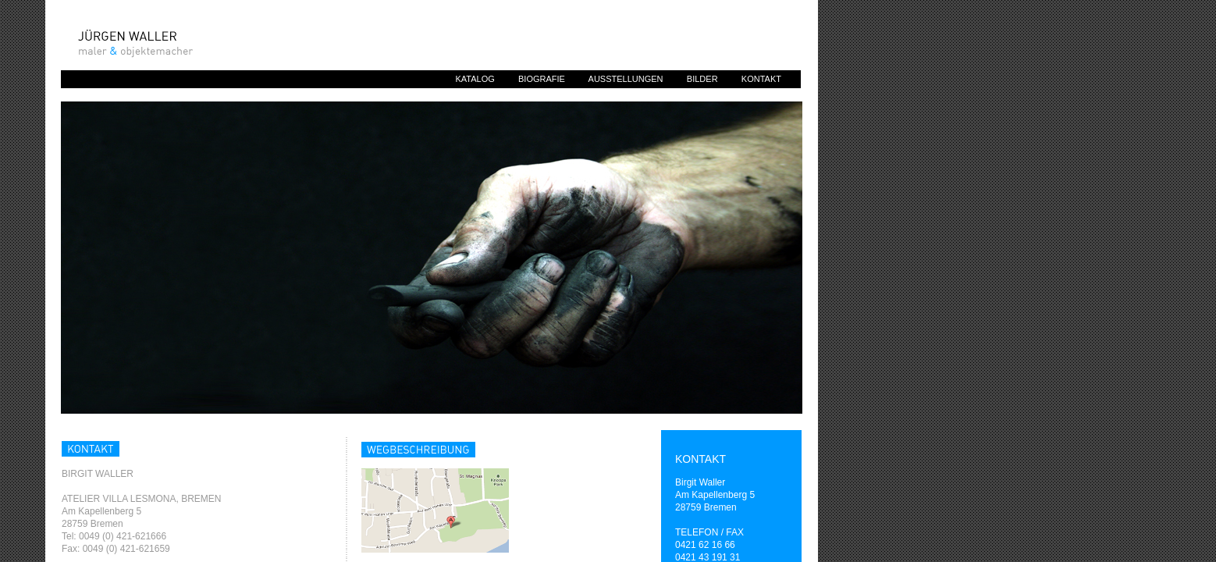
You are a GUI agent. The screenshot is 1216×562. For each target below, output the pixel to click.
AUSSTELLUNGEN (625, 79)
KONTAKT (761, 79)
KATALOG (474, 79)
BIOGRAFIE (541, 79)
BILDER (702, 79)
